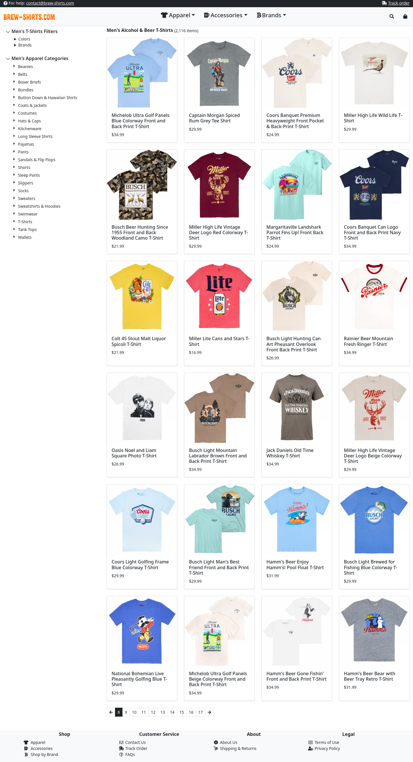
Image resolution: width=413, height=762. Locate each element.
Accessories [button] (223, 15)
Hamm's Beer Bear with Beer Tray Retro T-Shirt (369, 676)
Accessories (41, 748)
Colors (24, 39)
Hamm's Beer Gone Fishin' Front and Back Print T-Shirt (296, 676)
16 (191, 712)
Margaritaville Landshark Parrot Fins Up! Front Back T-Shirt (295, 232)
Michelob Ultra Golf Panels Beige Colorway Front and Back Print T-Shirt (218, 679)
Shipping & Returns (238, 748)
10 (134, 712)
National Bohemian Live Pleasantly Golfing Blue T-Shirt (139, 679)
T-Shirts (25, 221)
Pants (23, 152)
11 (143, 712)
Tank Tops (27, 229)
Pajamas (26, 144)
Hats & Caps (29, 121)
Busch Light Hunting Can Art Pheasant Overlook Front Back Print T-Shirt (293, 344)
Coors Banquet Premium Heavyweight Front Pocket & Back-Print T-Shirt (295, 120)
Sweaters (26, 198)
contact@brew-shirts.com (50, 3)
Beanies (25, 66)
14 (172, 712)
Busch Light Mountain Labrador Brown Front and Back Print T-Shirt (218, 455)
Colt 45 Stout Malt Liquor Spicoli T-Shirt (139, 341)
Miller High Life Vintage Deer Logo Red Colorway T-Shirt (218, 232)
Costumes (27, 113)
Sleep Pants (29, 175)
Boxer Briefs (29, 82)
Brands (25, 45)
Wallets (25, 237)
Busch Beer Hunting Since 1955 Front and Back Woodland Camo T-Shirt (140, 232)
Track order (399, 3)
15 (181, 712)
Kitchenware (30, 128)
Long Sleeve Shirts (35, 136)
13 (162, 712)
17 (200, 712)
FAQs (130, 754)
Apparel (38, 742)
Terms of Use (327, 742)
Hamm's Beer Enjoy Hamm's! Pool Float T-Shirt (295, 564)
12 (153, 712)
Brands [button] (269, 15)
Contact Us (135, 742)
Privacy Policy (327, 748)
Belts (22, 74)
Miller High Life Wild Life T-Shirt (373, 118)
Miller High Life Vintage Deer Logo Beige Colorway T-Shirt (373, 455)
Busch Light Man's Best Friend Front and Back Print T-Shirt (219, 567)
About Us (228, 742)
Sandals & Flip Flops (36, 159)
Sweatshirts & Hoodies (39, 206)
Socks (23, 190)
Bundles (25, 90)
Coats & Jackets (32, 105)
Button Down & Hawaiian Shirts (47, 97)
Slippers (25, 183)
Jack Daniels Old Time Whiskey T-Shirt (289, 453)
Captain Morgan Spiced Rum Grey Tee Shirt (214, 118)
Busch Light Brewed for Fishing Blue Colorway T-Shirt (370, 567)
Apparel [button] (175, 15)
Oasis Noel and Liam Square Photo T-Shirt (134, 453)
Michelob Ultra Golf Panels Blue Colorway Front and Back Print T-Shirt (141, 120)
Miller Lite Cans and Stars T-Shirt (219, 341)
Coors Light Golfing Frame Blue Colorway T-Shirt (140, 564)
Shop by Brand (44, 754)
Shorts (24, 167)
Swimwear (28, 214)
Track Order (136, 748)
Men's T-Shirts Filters (34, 31)
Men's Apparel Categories (40, 58)
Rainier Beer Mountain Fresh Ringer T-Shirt (368, 341)
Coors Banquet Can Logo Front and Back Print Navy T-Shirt (372, 232)
